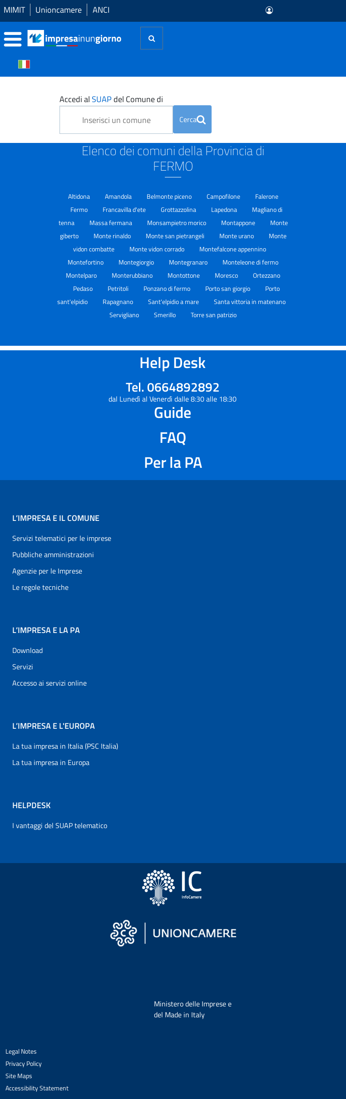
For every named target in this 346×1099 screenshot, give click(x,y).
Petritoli (119, 288)
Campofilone (224, 196)
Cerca (192, 119)
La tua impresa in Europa (50, 762)
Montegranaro (189, 262)
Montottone (184, 275)
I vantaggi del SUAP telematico (59, 825)
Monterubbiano (133, 275)
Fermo (79, 209)
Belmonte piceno (170, 196)
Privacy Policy (23, 1063)
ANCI (101, 10)
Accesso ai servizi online (49, 682)
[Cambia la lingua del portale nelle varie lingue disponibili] (24, 63)
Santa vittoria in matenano (250, 301)
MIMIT (14, 10)
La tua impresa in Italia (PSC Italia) (65, 746)
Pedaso (83, 288)
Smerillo (165, 314)
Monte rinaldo (113, 235)
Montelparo (82, 275)
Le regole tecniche (40, 587)
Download (27, 650)
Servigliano (124, 314)
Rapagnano (118, 301)
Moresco (227, 275)
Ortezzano (266, 275)
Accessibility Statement (37, 1088)
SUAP (102, 99)
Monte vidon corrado (157, 249)
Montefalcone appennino (232, 249)
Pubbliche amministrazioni (53, 554)
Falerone (266, 196)
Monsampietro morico (177, 222)
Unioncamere (58, 10)
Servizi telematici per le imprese (61, 538)
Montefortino (86, 262)
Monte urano (237, 235)
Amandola (119, 196)
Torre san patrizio (214, 314)
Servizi (22, 666)
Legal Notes (21, 1051)
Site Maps (18, 1075)
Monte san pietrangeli (176, 235)
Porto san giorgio (228, 288)
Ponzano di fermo (167, 288)
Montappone (239, 222)
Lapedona (224, 209)
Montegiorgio (137, 262)
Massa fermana (111, 222)
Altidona (79, 196)
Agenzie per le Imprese (47, 570)
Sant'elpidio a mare (174, 301)
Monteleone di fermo (250, 262)
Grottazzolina (179, 209)
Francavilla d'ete (125, 209)
